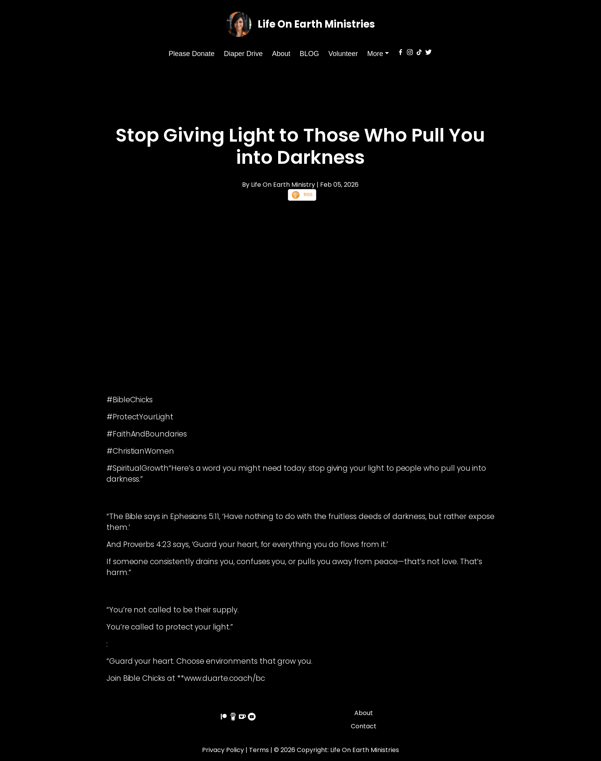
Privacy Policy (223, 749)
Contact (363, 726)
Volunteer (343, 54)
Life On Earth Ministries (316, 24)
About (281, 54)
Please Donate (191, 54)
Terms (259, 749)
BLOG (309, 54)
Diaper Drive (243, 54)
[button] (378, 54)
